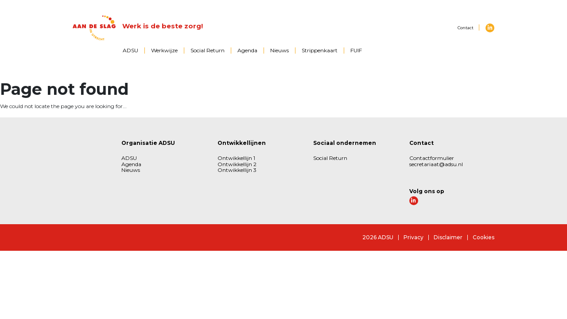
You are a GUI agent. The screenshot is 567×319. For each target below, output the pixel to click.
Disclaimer (448, 237)
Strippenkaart (320, 50)
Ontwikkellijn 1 (236, 158)
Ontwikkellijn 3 (236, 170)
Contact (466, 27)
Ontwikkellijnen (241, 143)
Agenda (247, 50)
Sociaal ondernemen (344, 143)
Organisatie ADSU (148, 143)
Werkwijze (164, 50)
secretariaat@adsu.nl (436, 164)
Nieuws (279, 50)
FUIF (356, 50)
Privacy (413, 237)
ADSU (130, 50)
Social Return (207, 50)
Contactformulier (431, 158)
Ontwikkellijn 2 (236, 164)
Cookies (483, 237)
